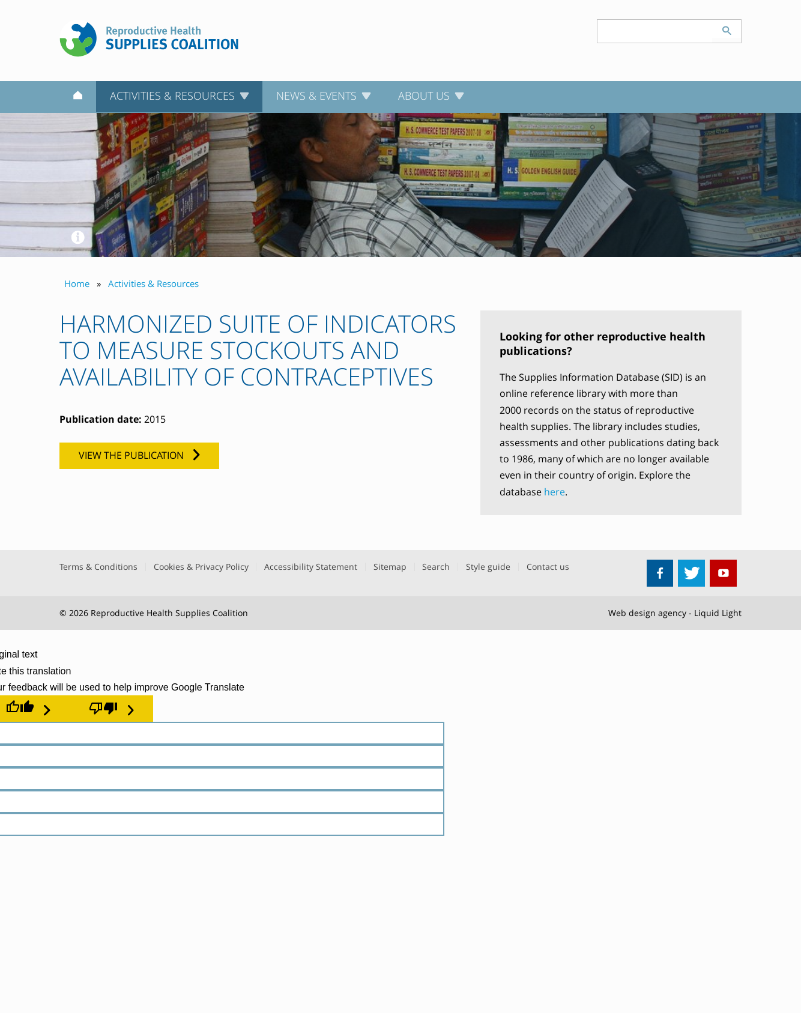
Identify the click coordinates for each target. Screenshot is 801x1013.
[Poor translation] (111, 708)
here (554, 491)
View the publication (131, 455)
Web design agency (647, 612)
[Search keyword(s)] (655, 31)
